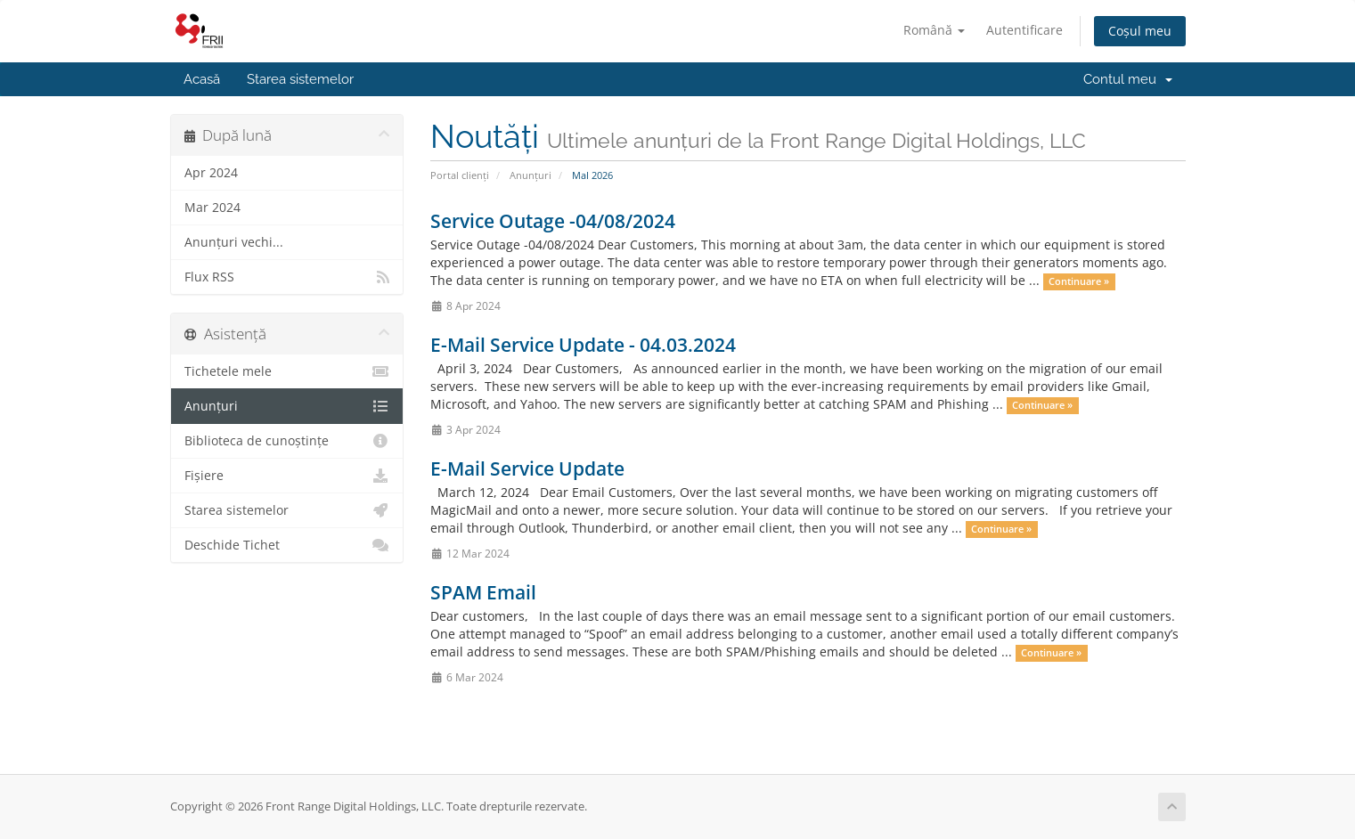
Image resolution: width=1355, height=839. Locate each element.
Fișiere (287, 475)
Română (934, 29)
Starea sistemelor (300, 79)
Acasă (202, 79)
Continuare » (1079, 281)
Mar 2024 (212, 208)
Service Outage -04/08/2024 (552, 220)
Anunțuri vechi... (233, 242)
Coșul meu (1139, 30)
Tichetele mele (287, 371)
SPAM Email (483, 592)
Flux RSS (287, 277)
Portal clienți (459, 175)
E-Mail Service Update (527, 468)
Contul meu (1127, 79)
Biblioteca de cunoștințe (287, 441)
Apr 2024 (211, 173)
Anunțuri (530, 175)
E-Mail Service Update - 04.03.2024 (583, 344)
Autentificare (1024, 29)
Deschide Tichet (287, 545)
